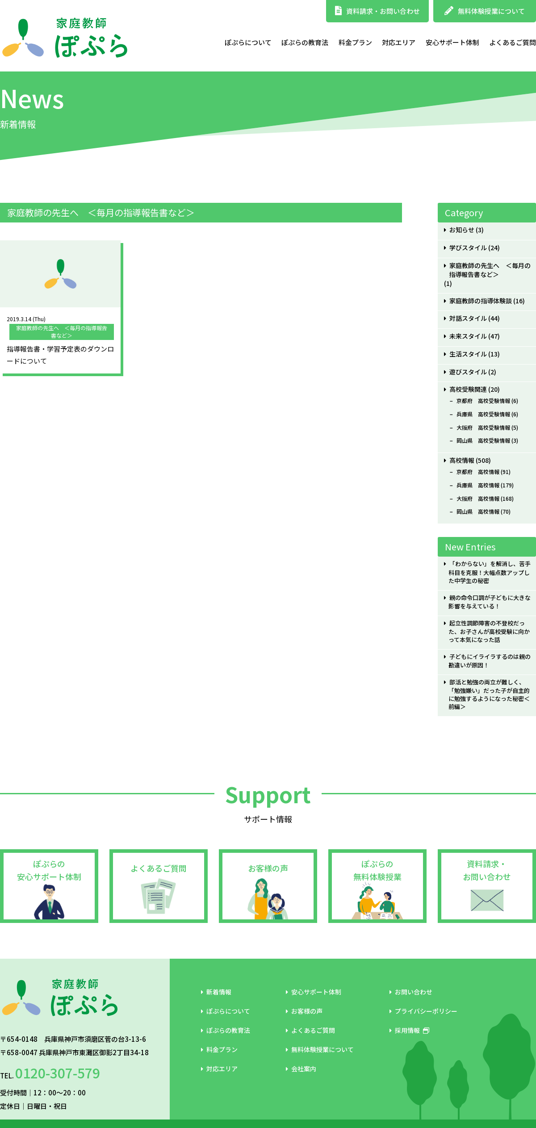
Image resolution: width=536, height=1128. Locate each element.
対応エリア (398, 42)
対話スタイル (468, 318)
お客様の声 (268, 868)
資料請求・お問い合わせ (377, 11)
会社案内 (301, 1068)
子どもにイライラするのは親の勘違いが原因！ (489, 661)
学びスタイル (468, 247)
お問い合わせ (410, 991)
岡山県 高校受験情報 (483, 440)
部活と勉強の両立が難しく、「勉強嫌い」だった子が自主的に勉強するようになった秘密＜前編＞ (489, 694)
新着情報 (216, 991)
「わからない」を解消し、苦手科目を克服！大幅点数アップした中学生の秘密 (489, 572)
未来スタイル (468, 336)
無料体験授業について (484, 11)
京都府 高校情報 (477, 471)
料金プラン (355, 42)
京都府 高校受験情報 (483, 400)
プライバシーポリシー (423, 1010)
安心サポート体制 (452, 42)
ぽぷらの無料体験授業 (377, 870)
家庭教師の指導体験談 (480, 301)
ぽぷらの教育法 (304, 42)
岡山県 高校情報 (477, 511)
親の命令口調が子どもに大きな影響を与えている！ (489, 602)
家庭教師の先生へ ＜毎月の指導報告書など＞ (490, 270)
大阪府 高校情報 (477, 498)
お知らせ (461, 230)
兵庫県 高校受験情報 (483, 414)
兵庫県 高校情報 (477, 485)
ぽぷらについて (248, 42)
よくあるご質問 (512, 42)
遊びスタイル (468, 372)
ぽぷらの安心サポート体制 (49, 870)
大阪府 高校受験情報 (483, 427)
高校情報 (461, 460)
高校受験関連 (468, 389)
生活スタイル (468, 354)
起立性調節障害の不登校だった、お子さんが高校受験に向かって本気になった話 (489, 631)
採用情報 (409, 1030)
